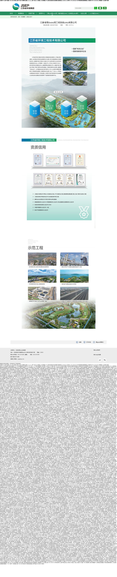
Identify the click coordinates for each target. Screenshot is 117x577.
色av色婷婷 (17, 526)
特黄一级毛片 (27, 506)
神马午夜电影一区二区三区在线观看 (81, 502)
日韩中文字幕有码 (33, 432)
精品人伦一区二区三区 (85, 557)
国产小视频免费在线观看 (33, 398)
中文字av (112, 437)
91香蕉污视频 (31, 454)
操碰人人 (112, 414)
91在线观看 (30, 478)
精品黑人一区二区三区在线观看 (34, 477)
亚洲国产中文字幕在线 (15, 379)
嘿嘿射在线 (19, 552)
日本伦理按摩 (31, 382)
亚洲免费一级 (44, 478)
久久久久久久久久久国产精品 (91, 452)
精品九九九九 (21, 548)
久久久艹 (81, 398)
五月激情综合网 (109, 521)
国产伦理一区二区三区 (77, 523)
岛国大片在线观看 (52, 389)
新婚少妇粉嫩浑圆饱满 (48, 433)
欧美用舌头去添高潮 (50, 378)
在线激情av (52, 418)
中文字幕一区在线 (81, 404)
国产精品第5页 (20, 500)
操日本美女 (112, 417)
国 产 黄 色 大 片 (16, 417)
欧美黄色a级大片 (87, 477)
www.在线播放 (89, 560)
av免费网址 (22, 547)
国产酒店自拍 (97, 497)
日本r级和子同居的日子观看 (38, 376)
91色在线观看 (4, 507)
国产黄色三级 (108, 462)
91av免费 (57, 463)
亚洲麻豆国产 (61, 373)
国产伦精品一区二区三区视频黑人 (40, 406)
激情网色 (100, 538)
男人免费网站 (26, 474)
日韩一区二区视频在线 (60, 383)
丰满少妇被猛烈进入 (64, 388)
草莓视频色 (35, 492)
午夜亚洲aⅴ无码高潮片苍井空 (99, 396)
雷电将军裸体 (55, 513)
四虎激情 (94, 443)
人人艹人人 (103, 423)
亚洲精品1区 (90, 367)
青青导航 (87, 561)
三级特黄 (31, 451)
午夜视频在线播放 (15, 461)
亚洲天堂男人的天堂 (75, 419)
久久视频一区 (111, 407)
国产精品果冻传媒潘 (93, 471)
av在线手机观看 (85, 501)
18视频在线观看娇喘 (72, 490)
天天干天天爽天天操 (48, 496)
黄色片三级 (83, 443)
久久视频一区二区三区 (35, 493)
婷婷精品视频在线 (15, 391)
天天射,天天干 (93, 419)
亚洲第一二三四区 (36, 502)
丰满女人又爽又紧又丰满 (59, 441)
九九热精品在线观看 (69, 481)
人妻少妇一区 (29, 561)
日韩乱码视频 (10, 386)
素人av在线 (67, 562)
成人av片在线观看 (37, 367)
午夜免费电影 (79, 444)
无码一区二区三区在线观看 (77, 476)
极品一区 (8, 497)
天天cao (46, 427)
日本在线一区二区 (81, 555)
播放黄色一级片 (25, 393)
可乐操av (72, 421)
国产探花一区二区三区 (82, 498)
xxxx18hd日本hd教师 (4, 413)
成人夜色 (98, 443)
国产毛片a (105, 438)
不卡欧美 (49, 391)
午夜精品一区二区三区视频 (107, 473)
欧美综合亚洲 (60, 462)
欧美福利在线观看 (88, 381)
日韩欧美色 (14, 449)
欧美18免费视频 (13, 372)
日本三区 (74, 369)
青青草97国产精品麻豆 (70, 510)
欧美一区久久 (69, 369)
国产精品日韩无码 (72, 439)
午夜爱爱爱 (86, 394)
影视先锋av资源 (92, 386)
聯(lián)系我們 (97, 350)
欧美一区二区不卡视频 (50, 463)
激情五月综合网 (4, 503)
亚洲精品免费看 (45, 374)
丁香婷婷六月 (37, 379)
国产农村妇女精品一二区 (72, 387)
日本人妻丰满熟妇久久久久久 (96, 436)
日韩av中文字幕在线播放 (76, 429)
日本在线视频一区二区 (98, 398)
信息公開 (84, 13)
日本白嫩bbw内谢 (64, 558)
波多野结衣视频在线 (106, 469)
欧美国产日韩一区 (20, 453)
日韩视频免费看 (83, 407)
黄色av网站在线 (112, 444)
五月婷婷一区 (64, 521)
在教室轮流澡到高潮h (23, 403)
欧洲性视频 (39, 374)
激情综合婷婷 (66, 508)
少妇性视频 (86, 414)
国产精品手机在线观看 (110, 434)
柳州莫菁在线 (88, 383)
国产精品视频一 (18, 541)
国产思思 (91, 561)
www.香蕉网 (14, 516)
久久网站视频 (22, 553)
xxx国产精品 (96, 417)
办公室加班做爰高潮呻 (48, 443)
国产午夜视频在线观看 (40, 373)
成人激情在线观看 (87, 533)
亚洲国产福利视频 (32, 404)
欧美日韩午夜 (6, 404)
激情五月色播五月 (90, 401)
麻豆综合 (85, 516)
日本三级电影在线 (15, 511)
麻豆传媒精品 (110, 454)
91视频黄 (45, 503)
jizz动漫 (112, 413)
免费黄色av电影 (87, 403)
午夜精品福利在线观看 (19, 368)
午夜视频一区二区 (105, 403)
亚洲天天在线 (39, 523)
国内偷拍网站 (81, 409)
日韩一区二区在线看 (4, 366)
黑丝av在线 (96, 538)
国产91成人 (87, 506)
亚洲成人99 (46, 386)
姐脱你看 (104, 431)
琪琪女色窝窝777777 (13, 366)
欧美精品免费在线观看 (12, 367)
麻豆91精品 (5, 447)
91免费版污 (43, 413)
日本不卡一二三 (105, 426)
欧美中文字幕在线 (69, 411)
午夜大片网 (32, 497)
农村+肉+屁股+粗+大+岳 (89, 424)
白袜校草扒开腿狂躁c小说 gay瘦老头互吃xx (8, 448)
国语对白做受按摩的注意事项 (17, 520)
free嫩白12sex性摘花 (32, 413)
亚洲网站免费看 (96, 412)
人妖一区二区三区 (80, 394)
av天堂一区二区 (10, 374)
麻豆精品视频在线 (20, 372)
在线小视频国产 (93, 562)
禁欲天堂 (16, 473)
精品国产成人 (6, 542)
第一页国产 (108, 394)
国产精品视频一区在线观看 (90, 521)
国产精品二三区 (45, 466)
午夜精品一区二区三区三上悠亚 (86, 431)
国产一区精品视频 (68, 497)
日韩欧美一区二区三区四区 (61, 413)
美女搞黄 (13, 483)
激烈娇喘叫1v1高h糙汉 (29, 486)
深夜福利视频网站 (91, 540)
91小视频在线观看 (81, 383)
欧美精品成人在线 (54, 515)
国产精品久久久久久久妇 (80, 463)
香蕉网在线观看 (15, 452)
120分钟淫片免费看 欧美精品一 (20, 457)
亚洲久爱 (66, 399)
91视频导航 (38, 507)
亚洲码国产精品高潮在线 (42, 401)
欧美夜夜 (26, 429)
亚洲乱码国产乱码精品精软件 (111, 384)
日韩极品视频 (25, 458)
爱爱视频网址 (99, 368)
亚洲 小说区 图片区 (35, 545)
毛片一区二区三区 (43, 536)
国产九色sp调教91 (105, 536)
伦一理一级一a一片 (31, 366)
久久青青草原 (71, 502)
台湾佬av (24, 449)
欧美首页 (10, 377)
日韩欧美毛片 (82, 452)
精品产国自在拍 (102, 505)
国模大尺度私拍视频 (37, 558)
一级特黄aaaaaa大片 (64, 439)
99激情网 (2, 398)
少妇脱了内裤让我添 (65, 434)
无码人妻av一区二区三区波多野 (13, 373)
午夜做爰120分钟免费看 (74, 377)
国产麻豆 (48, 428)
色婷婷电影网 (81, 525)
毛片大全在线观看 (27, 535)
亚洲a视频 (45, 451)
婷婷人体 (85, 432)
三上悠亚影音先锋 (112, 426)
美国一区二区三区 (71, 483)
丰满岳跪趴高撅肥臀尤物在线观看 (55, 409)
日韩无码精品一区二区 (59, 461)
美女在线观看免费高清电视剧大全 (66, 486)
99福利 (95, 461)
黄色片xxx (69, 397)
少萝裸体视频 (20, 399)
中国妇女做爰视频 (83, 367)
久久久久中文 (86, 538)
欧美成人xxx (41, 433)
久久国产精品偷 (3, 501)
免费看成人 (38, 439)
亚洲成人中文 (107, 471)
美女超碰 (18, 423)
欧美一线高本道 (33, 498)
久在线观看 (54, 437)
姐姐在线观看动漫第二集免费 (108, 367)
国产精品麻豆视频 (32, 409)
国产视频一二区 (6, 538)
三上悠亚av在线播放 (20, 486)
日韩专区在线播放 (23, 381)
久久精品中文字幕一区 (51, 396)
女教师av (69, 476)
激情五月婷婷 (64, 501)
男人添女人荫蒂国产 (73, 434)
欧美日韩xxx (111, 403)
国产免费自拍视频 (102, 495)
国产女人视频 (68, 389)
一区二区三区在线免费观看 (92, 458)
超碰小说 (47, 389)
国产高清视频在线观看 (92, 427)
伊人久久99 (102, 418)
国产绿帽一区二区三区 (78, 411)
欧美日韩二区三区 (113, 377)
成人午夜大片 (80, 495)
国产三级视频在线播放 (100, 432)
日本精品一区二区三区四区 (59, 433)
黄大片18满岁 (41, 563)
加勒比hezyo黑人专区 (51, 367)
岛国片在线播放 (25, 490)
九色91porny (15, 463)
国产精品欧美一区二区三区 (41, 437)
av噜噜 (87, 423)
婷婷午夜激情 (31, 436)
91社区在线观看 (38, 515)
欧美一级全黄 (50, 423)
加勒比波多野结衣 (84, 531)
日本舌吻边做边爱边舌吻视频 (88, 464)
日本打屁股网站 (61, 381)
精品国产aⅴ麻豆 (98, 491)
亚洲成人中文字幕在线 (30, 414)
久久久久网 (91, 523)
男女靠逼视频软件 (105, 428)
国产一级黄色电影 (44, 521)
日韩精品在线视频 (68, 542)
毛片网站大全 (95, 473)
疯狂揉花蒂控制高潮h (97, 374)
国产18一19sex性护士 (90, 447)
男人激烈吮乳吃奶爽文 (16, 388)
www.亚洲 (77, 483)
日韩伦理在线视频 (76, 487)
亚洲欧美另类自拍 (109, 386)
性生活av (61, 374)
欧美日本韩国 (24, 464)
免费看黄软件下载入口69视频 (100, 517)
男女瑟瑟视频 (17, 555)
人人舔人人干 (7, 379)
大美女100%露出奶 (72, 394)
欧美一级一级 (70, 446)
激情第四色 (3, 481)
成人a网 (108, 497)
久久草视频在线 (14, 444)
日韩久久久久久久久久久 (107, 491)
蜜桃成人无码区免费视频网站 (106, 482)
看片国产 (28, 384)
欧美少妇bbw (86, 495)
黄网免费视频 (45, 404)
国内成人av (30, 394)
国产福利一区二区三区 (39, 414)
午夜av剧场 (85, 512)
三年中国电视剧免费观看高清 (45, 382)
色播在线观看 (7, 411)
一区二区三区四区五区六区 (11, 401)
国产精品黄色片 (28, 392)
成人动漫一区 (7, 426)
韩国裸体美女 (34, 374)
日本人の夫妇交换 (82, 485)
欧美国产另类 (68, 453)
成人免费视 (58, 523)
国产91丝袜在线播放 (54, 373)
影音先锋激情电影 (59, 468)
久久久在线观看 (12, 413)
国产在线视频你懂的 (44, 491)
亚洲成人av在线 (51, 419)
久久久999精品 (26, 468)
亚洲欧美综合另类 (78, 464)
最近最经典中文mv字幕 (24, 461)
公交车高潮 (71, 530)
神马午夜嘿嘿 (77, 531)
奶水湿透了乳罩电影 (33, 442)
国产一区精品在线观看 (14, 553)
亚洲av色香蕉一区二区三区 (69, 507)
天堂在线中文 (86, 413)
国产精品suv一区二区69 (74, 547)
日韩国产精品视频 (3, 432)
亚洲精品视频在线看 (43, 501)
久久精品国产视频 (66, 374)
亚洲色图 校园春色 (65, 530)
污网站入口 (33, 487)
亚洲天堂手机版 (49, 493)
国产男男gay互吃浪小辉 (61, 401)
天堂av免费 (49, 507)
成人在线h (28, 389)
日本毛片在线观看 (60, 496)
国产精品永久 (37, 371)
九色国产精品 (113, 383)
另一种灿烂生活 (47, 512)
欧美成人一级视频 (91, 442)
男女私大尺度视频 (75, 382)
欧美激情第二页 (35, 447)
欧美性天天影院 (28, 503)
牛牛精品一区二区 (105, 541)
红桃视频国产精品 (97, 518)
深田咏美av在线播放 (92, 441)
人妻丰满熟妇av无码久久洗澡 (57, 477)
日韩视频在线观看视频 (12, 447)
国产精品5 (26, 404)
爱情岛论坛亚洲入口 (62, 393)
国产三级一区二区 (78, 399)
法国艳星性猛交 (38, 526)
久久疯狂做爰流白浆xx (24, 442)
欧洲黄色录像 (51, 404)
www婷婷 (6, 433)
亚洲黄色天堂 (49, 513)
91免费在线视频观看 (92, 393)
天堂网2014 (88, 371)
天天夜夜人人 (45, 540)
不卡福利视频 (95, 530)
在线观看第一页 (55, 456)
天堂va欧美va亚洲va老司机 (19, 409)
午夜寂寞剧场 (10, 498)
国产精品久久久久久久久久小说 (44, 492)
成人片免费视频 (74, 404)
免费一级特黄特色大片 (103, 389)
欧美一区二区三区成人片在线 (6, 471)
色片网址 (91, 538)
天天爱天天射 (54, 511)
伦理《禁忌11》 (105, 556)
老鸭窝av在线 (85, 528)
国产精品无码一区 (106, 393)
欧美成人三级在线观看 (100, 442)
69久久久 (64, 379)
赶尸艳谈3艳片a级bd (79, 432)
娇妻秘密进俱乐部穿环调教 (99, 552)
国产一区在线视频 (72, 424)
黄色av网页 (31, 422)
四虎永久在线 (8, 416)
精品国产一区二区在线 (52, 393)
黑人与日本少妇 (45, 408)
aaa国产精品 (62, 562)
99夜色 (19, 448)
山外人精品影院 (70, 407)
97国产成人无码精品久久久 (83, 373)
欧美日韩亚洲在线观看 (55, 473)
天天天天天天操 (51, 402)
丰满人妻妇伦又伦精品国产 (39, 548)
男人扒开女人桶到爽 (73, 495)
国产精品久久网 (105, 368)
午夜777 (2, 552)
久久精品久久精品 (58, 464)
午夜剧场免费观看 (111, 466)
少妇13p (46, 508)
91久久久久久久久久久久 (17, 507)
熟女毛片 (93, 378)
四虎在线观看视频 (7, 436)
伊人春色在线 (82, 517)
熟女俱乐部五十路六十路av (30, 541)
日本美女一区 (15, 424)
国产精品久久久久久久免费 (104, 414)
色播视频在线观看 (98, 422)
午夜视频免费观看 (42, 471)
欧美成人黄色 (24, 374)
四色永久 (24, 412)
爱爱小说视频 (59, 483)
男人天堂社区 (65, 556)
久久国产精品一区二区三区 (89, 409)
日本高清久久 (86, 418)
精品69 (115, 412)
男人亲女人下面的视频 (93, 366)
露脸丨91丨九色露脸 (36, 407)
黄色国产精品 (105, 512)
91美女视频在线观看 (25, 377)
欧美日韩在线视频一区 (17, 412)
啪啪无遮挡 (36, 501)
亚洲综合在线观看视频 (28, 560)
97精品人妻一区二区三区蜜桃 (20, 561)
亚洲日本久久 (51, 555)
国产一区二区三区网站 (31, 441)
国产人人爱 (69, 372)
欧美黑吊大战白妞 (11, 491)
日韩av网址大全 (4, 396)
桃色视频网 (30, 552)
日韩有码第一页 (108, 366)
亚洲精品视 (101, 561)
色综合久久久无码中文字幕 (88, 456)
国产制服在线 (110, 490)
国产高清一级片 (72, 388)
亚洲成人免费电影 (99, 378)
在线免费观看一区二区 (11, 478)
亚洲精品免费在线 (18, 434)
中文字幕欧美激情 (68, 403)
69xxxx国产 (111, 368)
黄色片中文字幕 (46, 467)
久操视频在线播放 (3, 543)
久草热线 (82, 471)
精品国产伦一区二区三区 (96, 459)
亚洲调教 (71, 553)
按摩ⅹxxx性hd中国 (29, 556)
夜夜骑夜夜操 (47, 474)
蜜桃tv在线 (9, 441)
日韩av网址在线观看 (40, 418)
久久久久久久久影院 (23, 418)
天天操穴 (12, 537)
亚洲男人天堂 (8, 453)
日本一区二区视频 (109, 468)
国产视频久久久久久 (62, 407)
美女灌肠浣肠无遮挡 (94, 373)
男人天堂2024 (58, 501)
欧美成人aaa (85, 399)
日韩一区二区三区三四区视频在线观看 (51, 412)
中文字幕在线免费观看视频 (45, 379)
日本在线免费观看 (58, 392)
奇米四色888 (9, 454)
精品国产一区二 (10, 466)
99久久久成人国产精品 (41, 452)
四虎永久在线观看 (44, 402)
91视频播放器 (48, 456)
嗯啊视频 (15, 376)
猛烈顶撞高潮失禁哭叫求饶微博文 (32, 433)
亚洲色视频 (107, 492)
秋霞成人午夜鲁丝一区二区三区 (33, 532)
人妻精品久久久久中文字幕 (56, 379)
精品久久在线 (33, 476)
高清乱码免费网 (39, 444)
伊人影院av (67, 441)
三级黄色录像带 (82, 521)
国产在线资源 (36, 461)
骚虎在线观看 (53, 474)
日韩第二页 (100, 515)
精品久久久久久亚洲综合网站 (95, 423)
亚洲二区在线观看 (112, 411)
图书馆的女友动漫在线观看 (50, 368)
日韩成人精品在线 (76, 497)
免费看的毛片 (38, 459)
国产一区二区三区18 (56, 372)
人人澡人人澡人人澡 (22, 444)
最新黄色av (98, 528)
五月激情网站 (4, 373)
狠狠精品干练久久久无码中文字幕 (73, 396)
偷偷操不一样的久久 (26, 421)
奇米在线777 (32, 459)
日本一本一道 (48, 473)
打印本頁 (88, 342)
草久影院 (102, 399)
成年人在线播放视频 (11, 369)
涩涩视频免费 (16, 513)
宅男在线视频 (18, 456)
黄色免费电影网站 (63, 463)
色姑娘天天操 (44, 391)
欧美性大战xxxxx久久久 (86, 378)
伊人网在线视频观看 (22, 378)
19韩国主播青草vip (62, 457)
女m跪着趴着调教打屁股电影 (95, 413)
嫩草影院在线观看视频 (7, 485)
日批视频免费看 (76, 451)
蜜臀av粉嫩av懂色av (35, 392)
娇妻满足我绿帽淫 (75, 433)
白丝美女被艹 (99, 533)
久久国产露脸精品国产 (22, 406)
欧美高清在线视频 (13, 429)
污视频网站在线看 (83, 382)
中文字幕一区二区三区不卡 (46, 453)
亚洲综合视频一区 (64, 531)
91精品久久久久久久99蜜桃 (31, 391)
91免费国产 (82, 422)
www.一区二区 (64, 446)
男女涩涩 (9, 419)
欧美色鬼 (42, 485)
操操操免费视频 (96, 543)
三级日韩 (49, 451)
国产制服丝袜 (31, 526)
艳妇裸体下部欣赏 (109, 404)
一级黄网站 (36, 474)
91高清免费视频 (113, 459)
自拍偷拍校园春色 (69, 560)
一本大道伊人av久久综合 (95, 446)
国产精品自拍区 (70, 473)
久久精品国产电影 (19, 432)
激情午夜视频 (107, 381)
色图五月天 (20, 468)
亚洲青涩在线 (69, 401)
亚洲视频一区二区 (37, 424)
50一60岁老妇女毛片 (8, 458)
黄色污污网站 (52, 449)
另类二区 (7, 457)
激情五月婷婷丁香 (24, 373)
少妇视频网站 (8, 527)
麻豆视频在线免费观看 (23, 394)
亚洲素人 (112, 463)
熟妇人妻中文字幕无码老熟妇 (12, 402)
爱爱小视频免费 (30, 508)
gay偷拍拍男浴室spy (45, 422)
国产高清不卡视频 (37, 394)
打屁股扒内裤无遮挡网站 (28, 462)
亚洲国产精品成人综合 (79, 545)
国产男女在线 (30, 406)
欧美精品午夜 (23, 423)
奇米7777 (59, 386)
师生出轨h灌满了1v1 (93, 402)
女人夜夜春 (114, 378)
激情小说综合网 (21, 452)
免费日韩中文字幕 (92, 502)
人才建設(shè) (94, 13)
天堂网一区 (102, 406)
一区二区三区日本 (46, 444)
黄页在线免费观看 (62, 411)
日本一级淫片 (28, 407)
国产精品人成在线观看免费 (32, 412)
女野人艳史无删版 (88, 543)
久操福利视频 (14, 501)
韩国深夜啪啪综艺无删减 (43, 442)
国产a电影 (95, 426)
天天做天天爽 (105, 457)
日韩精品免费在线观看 (104, 377)
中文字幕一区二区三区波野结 (46, 372)
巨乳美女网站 (97, 406)
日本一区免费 (113, 469)
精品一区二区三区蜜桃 (107, 378)
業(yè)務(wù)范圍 (52, 13)
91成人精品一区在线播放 (79, 381)
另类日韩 (74, 371)
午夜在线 (14, 419)
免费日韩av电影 (100, 454)
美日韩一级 (31, 424)
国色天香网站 (100, 448)
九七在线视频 (81, 515)
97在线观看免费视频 (34, 482)
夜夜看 (48, 369)
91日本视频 (99, 502)
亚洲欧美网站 (47, 485)
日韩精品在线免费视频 (13, 548)
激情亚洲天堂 (23, 379)
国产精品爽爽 (3, 378)
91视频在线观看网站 (113, 397)
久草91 (46, 477)
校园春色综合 (62, 510)
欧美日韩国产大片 (67, 522)
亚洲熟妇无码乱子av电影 (38, 528)
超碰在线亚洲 (47, 457)
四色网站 (100, 473)
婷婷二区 (26, 526)
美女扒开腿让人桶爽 (8, 397)
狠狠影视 (11, 508)
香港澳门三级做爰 (96, 381)
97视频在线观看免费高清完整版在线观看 (56, 497)
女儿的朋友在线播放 (40, 389)
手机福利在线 (58, 492)
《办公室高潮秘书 (106, 441)
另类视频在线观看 (72, 516)
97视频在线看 (80, 533)
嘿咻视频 (75, 553)
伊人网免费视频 (50, 399)
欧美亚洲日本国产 (25, 434)
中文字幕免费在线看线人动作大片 (21, 382)
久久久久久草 (11, 555)
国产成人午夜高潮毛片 (52, 427)
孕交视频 (3, 429)
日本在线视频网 (83, 376)
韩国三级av (105, 466)
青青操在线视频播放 (111, 501)
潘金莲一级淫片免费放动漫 (75, 438)
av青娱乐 (61, 442)
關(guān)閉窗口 (100, 342)
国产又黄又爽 (77, 457)
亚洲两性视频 (27, 476)
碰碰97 (109, 437)
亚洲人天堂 (42, 407)
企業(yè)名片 (29, 16)
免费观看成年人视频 (31, 521)
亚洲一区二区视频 (48, 376)
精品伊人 (6, 516)
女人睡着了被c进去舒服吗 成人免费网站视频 (88, 558)
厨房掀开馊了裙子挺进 (61, 396)
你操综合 (59, 437)
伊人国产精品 (104, 453)
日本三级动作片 (3, 386)
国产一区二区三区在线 (76, 378)
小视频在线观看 (89, 555)
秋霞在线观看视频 (60, 384)
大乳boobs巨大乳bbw (19, 469)
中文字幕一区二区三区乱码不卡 (17, 431)
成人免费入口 (55, 387)
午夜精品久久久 (66, 442)
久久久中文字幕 (48, 510)
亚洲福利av (51, 416)
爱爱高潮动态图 (108, 418)
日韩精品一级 (48, 511)
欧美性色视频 (101, 382)
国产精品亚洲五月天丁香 (80, 421)
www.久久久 (53, 401)
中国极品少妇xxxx (44, 393)
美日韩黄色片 (42, 511)
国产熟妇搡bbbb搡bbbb (7, 403)
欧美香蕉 (86, 398)
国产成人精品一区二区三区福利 (73, 379)
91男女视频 (43, 481)
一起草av (19, 477)
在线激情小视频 (29, 426)
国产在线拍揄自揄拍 (90, 542)
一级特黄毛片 (26, 525)
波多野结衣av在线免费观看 (108, 421)
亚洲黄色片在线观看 (46, 487)
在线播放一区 (63, 473)
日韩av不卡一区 (54, 381)
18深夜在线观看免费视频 (104, 417)
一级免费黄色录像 (41, 429)
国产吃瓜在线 (65, 392)
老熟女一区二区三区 (61, 389)
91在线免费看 (111, 520)
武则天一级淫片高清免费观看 (71, 383)
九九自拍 (47, 373)
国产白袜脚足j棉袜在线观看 (26, 386)
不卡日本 (29, 416)
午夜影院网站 (73, 442)
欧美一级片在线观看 (71, 391)
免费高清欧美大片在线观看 (55, 444)
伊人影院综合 (85, 523)
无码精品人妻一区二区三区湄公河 (19, 563)
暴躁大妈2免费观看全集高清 (96, 369)
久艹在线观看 (27, 498)
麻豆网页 (110, 531)
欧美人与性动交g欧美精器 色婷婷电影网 (19, 428)
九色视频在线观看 (18, 533)
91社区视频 (8, 408)
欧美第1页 (112, 472)
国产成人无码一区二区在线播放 (91, 541)
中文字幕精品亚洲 (95, 383)
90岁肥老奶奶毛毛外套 (4, 372)
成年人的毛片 (107, 399)
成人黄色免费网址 (37, 397)
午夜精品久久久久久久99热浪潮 (30, 469)
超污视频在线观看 (95, 376)
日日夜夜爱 (62, 542)
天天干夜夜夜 (13, 427)
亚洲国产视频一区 (79, 516)
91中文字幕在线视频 (64, 417)
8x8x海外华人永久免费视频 (53, 508)
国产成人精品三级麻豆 (21, 426)
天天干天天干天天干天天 (73, 498)
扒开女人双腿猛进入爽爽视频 (31, 467)
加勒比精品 (78, 439)
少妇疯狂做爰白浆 (14, 497)
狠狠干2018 (9, 507)
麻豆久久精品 (81, 392)
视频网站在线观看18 (99, 411)
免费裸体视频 (36, 518)
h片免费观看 (30, 471)
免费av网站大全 (33, 452)
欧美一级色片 (112, 408)
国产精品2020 (112, 505)
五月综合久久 (25, 387)
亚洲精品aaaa (42, 378)
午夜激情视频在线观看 (34, 543)
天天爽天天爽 (90, 536)
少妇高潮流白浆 (57, 416)
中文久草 (52, 533)
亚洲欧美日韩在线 (109, 427)
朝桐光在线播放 (55, 538)
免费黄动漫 (48, 383)
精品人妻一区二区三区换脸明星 (19, 389)
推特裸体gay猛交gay (95, 371)
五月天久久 (11, 540)
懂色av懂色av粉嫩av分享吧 (92, 382)
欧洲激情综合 (47, 414)
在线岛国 (93, 474)
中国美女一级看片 (91, 516)
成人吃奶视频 (67, 520)
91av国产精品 (13, 393)
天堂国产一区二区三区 (68, 373)
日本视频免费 (18, 545)
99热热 (28, 457)
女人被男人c (50, 521)
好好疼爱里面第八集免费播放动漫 (106, 412)
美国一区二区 (44, 482)
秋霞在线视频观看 (6, 530)
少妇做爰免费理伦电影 (28, 472)
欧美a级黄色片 (3, 402)
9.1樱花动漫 (50, 442)
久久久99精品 (58, 418)
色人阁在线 (87, 545)
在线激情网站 (89, 377)
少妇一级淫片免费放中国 (31, 443)
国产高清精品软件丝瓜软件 (39, 473)
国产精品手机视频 (100, 510)
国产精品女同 (39, 428)
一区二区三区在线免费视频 (43, 377)
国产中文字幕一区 (87, 434)
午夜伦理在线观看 (16, 547)
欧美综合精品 (21, 437)
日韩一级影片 (3, 384)
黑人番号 (102, 463)
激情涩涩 (26, 453)
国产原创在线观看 (49, 407)
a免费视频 (44, 558)
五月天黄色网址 (36, 372)
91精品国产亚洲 (78, 428)
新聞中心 (42, 13)
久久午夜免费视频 (13, 530)
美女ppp (38, 443)
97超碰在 (114, 485)
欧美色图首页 (45, 432)
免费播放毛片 (75, 555)
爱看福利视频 (15, 458)
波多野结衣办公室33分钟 (98, 379)
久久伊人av (9, 520)
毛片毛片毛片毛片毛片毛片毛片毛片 (59, 478)
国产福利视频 (90, 379)
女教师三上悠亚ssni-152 (60, 421)
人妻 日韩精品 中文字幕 (89, 387)
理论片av (35, 411)
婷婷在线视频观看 (42, 434)
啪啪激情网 (110, 389)
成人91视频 (19, 367)
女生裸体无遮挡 (17, 374)
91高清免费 (25, 398)
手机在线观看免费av (101, 394)
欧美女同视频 (64, 366)
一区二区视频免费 (82, 401)
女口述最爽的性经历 (65, 377)
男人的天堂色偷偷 (30, 423)
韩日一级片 (97, 416)
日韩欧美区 (56, 394)
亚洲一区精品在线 (99, 516)
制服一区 (61, 508)
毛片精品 (51, 535)
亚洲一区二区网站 (81, 423)
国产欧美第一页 (24, 515)
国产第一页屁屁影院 (81, 426)
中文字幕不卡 (79, 389)
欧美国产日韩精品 (90, 520)
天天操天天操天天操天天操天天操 (83, 369)
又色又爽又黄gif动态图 (24, 417)
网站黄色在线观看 (17, 512)
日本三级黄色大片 (63, 476)
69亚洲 (70, 429)
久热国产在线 (84, 526)
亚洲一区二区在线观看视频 (19, 476)
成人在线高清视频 (113, 371)
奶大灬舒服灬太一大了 (69, 381)
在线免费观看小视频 (69, 376)
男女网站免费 (26, 427)
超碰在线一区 (70, 448)
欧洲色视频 (111, 536)
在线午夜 (52, 428)
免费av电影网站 (30, 402)
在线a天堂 (56, 448)
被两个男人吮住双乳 (29, 376)
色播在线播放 (5, 377)
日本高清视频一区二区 (32, 429)
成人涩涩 (111, 512)
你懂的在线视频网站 (22, 402)
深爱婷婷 (7, 429)
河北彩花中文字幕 (68, 487)
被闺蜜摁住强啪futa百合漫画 (14, 381)
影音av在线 (62, 376)
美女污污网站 (16, 383)
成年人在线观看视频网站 (56, 512)
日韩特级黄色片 (103, 497)
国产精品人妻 (86, 411)
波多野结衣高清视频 (86, 384)
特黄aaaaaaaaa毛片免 (64, 472)
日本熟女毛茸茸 (20, 401)
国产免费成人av (7, 393)
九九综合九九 (63, 397)
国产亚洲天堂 (25, 533)
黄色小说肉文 (20, 441)
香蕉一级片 (26, 538)
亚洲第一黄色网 (26, 383)
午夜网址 (52, 441)
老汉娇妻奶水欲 (12, 456)
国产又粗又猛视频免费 (85, 397)
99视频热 (5, 478)
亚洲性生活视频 (43, 543)
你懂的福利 (88, 437)
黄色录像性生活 (13, 423)
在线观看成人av (11, 382)
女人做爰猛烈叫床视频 (92, 527)
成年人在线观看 (20, 429)
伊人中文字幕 (42, 381)
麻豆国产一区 (15, 438)
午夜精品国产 (76, 407)
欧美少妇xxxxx (74, 427)
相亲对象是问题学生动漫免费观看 (11, 446)
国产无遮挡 (66, 471)
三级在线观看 (60, 432)
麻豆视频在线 (61, 487)
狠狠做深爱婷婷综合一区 (111, 432)
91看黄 (23, 541)
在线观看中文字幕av (46, 515)
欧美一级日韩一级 (26, 497)
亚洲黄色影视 (39, 404)
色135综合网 (42, 384)
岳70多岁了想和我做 (105, 459)
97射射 (31, 516)
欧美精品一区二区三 (13, 433)
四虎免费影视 (8, 511)
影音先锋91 (106, 411)
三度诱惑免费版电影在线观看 (43, 388)
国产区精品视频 (94, 437)
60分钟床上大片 (36, 378)
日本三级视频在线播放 (103, 511)
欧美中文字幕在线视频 (90, 500)
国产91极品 (50, 397)
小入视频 (14, 486)
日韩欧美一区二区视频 (20, 443)
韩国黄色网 (102, 540)
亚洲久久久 (19, 393)
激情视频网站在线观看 (100, 386)
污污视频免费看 (42, 383)
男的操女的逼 (97, 463)
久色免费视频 (63, 372)
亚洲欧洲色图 (43, 493)
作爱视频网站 (26, 399)
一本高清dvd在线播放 (95, 482)
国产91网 (66, 480)
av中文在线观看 (25, 512)
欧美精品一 (88, 467)
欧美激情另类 (67, 461)
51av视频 (48, 401)
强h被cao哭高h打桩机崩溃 (93, 505)
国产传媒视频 (99, 441)
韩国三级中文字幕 (89, 412)
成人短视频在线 (95, 389)
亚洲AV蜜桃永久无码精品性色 (31, 369)
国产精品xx (27, 452)
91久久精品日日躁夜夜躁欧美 (12, 437)
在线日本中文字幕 (103, 401)
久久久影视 (68, 421)
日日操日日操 (112, 387)
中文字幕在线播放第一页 (86, 439)
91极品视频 (42, 368)
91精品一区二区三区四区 (73, 501)
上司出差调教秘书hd (69, 517)
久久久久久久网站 (107, 448)
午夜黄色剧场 (25, 408)
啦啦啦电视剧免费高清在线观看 (49, 469)
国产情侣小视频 (23, 391)
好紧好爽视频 (64, 550)
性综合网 (109, 402)
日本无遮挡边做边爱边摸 (73, 392)
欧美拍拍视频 (76, 454)
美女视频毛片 (56, 442)
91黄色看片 (30, 518)
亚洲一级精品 (64, 444)
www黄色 (6, 521)
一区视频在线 (112, 535)
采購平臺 (31, 13)
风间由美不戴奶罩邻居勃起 (72, 366)
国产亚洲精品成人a (112, 511)
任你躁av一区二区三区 (68, 367)
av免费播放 (35, 426)
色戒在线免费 (46, 462)
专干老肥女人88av (85, 436)
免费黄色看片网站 (45, 449)
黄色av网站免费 (78, 493)
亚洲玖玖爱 (11, 368)
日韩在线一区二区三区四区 (27, 456)
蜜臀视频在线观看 (23, 518)
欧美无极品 (11, 515)
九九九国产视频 (105, 436)
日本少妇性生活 (21, 376)
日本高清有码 (61, 513)
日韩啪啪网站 (91, 429)
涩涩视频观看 (51, 392)
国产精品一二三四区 (34, 377)
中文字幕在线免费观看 (63, 538)
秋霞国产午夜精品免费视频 (34, 538)
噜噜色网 (2, 379)
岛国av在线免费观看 (37, 478)
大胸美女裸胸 (19, 478)
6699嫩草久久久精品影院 (73, 456)
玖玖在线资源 (53, 398)
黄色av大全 (98, 397)
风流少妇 (33, 503)
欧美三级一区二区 (26, 493)
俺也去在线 (57, 439)
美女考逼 (107, 498)
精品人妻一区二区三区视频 (35, 466)
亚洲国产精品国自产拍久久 (11, 500)
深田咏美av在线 (10, 434)
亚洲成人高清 (88, 443)
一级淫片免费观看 (73, 449)
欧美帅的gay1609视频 (90, 463)
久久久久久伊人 (4, 399)
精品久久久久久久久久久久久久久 (53, 434)
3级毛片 (68, 413)
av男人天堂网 (87, 392)
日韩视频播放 (64, 391)
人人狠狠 (105, 490)
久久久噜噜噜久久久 (19, 531)
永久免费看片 (108, 526)
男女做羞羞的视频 (61, 438)
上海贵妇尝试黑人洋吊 (108, 515)
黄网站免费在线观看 (52, 466)
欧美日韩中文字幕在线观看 (104, 383)
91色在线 (63, 431)
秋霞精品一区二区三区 (69, 551)
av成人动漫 (106, 382)
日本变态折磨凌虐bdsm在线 (55, 552)
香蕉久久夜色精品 (91, 546)
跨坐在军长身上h (17, 515)
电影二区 (66, 423)
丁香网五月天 (72, 535)
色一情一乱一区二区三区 (104, 408)
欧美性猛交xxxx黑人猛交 (107, 476)
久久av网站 (91, 417)
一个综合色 (65, 424)
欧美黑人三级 (8, 388)
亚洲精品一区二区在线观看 (27, 367)
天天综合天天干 (24, 471)
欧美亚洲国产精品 (104, 397)
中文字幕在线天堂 (19, 525)
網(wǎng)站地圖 (97, 354)
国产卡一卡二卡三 (46, 441)
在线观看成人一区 (104, 388)
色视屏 (25, 441)
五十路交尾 (77, 478)
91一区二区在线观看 (58, 500)
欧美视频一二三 (112, 498)
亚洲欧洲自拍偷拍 (21, 501)
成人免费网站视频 (48, 446)
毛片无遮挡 (102, 498)
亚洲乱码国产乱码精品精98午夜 (35, 408)
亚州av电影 (21, 562)
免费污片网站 (40, 467)
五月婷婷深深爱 (111, 457)
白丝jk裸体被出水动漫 (70, 393)
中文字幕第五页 (76, 367)
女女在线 (71, 451)
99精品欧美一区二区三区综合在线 (70, 506)
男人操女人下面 (29, 378)
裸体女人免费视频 (8, 389)
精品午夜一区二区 (8, 414)
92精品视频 (63, 512)
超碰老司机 (16, 394)
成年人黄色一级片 (98, 424)
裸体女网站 (37, 368)
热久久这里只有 (89, 404)
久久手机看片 (68, 536)
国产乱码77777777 (45, 550)
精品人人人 (22, 526)
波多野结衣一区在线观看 (82, 449)
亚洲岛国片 (60, 528)
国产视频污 (73, 389)
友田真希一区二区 (111, 546)
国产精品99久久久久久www (39, 436)
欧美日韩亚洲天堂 (16, 386)
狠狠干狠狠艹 (90, 518)
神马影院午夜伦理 (24, 550)
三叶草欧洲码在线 (43, 371)
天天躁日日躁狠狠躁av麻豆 (82, 427)
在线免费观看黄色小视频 (110, 369)
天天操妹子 (97, 540)
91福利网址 (103, 391)
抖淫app (25, 488)
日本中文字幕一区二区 (34, 383)
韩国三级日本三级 (77, 486)
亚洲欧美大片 (112, 545)
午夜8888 (13, 408)
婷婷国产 (55, 424)
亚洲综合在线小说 (21, 433)
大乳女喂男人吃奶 (31, 373)
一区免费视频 (24, 542)
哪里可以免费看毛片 (101, 372)
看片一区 (37, 382)
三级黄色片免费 (74, 458)
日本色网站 (43, 560)
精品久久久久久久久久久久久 (69, 543)
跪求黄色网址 (30, 473)
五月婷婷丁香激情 (48, 506)
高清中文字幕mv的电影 (62, 526)
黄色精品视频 (104, 500)
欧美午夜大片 (37, 393)
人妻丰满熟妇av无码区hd (34, 525)
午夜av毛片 (71, 503)
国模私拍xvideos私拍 (21, 522)
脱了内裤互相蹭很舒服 (105, 528)
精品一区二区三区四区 (49, 476)
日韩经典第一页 (8, 474)
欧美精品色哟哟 (45, 497)
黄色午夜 (45, 419)
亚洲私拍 (19, 532)
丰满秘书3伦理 (43, 387)
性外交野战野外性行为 (36, 483)
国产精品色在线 (51, 545)
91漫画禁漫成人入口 (9, 371)
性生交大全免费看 (72, 417)
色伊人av (38, 409)
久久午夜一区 (84, 486)
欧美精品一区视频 (32, 401)
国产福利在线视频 (44, 409)
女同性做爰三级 (26, 516)
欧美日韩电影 (106, 379)
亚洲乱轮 (31, 474)
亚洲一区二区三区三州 (7, 424)
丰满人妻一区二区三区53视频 (70, 368)
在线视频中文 (46, 416)
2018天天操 (64, 467)
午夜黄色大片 (3, 427)
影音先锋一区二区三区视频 (48, 522)
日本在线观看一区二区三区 (59, 428)
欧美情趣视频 (19, 481)
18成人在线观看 (81, 387)
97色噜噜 (17, 416)
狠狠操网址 (113, 447)
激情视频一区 (5, 381)
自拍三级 (39, 391)
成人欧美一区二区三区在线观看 (91, 511)
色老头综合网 (70, 443)
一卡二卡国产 (53, 369)
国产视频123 (102, 526)
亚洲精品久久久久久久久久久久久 (71, 485)
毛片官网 (43, 366)
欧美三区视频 (39, 498)
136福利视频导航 (78, 510)
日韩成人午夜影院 (45, 531)
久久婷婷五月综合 (20, 404)
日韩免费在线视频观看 (35, 555)
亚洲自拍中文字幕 (67, 382)
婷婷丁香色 (50, 491)
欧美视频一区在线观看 (107, 429)
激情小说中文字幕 (75, 422)
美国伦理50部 (96, 444)
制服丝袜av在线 (3, 462)
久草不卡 (38, 417)
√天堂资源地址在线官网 (82, 441)
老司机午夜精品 (108, 449)
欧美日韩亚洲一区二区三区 (22, 436)
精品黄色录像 (109, 423)
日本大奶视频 (76, 560)
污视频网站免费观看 (63, 387)
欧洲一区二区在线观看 (39, 403)
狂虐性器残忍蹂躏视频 (98, 490)
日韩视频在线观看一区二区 (30, 439)
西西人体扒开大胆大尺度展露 (34, 387)
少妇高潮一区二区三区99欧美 (6, 486)
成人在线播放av (91, 416)
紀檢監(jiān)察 (73, 13)
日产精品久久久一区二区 (59, 399)
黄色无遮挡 (33, 448)
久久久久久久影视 (13, 467)
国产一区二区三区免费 (29, 551)
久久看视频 (79, 556)
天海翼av (3, 392)
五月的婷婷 (14, 551)
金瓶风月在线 (34, 540)
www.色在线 (14, 441)
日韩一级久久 (57, 419)
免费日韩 (102, 381)
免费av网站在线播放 (42, 516)
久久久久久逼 (107, 463)
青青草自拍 (66, 398)
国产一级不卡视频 (54, 487)
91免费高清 (93, 533)
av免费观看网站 (7, 431)
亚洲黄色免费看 (41, 398)
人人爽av (31, 461)
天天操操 (15, 397)
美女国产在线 (19, 387)
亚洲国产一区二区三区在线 (55, 377)
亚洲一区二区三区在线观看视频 (80, 492)
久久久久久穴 (68, 412)
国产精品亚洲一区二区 (96, 428)
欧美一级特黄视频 (83, 379)
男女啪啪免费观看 (21, 467)
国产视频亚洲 (83, 451)
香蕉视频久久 (62, 452)
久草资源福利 (19, 485)
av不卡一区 (71, 398)
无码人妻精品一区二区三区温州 (98, 404)
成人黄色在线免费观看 (63, 491)
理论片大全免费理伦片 (53, 438)
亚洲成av (80, 501)
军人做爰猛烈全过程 (97, 367)
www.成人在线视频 (58, 404)
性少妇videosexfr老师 (60, 469)
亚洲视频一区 (88, 368)
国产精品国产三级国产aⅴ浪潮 (10, 387)
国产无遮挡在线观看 (12, 432)
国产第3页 (2, 541)
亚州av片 (82, 457)
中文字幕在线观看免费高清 (17, 510)
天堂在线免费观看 (61, 481)
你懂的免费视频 (5, 456)
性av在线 (97, 447)
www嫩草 (65, 369)
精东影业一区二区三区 (25, 545)
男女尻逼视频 (112, 382)
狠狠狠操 (60, 371)
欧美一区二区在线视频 (70, 482)
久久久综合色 (57, 378)
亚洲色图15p (73, 469)
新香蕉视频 (48, 516)
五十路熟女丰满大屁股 (38, 431)
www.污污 (74, 512)
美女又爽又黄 (97, 418)
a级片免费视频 (29, 449)
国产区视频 (38, 413)
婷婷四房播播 (107, 478)
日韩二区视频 (76, 398)
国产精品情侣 (39, 541)
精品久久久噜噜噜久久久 (53, 371)
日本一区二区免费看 (53, 386)
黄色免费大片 (98, 500)
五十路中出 (4, 468)
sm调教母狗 (24, 552)
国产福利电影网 (101, 471)
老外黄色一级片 (68, 433)
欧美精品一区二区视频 (96, 476)
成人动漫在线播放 (79, 393)
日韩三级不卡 (44, 396)
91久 (100, 469)
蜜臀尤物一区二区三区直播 (19, 459)
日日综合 (63, 466)
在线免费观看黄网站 (36, 481)
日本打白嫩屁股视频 (42, 520)
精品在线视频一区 (87, 372)
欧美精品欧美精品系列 (31, 428)
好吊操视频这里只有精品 (22, 366)
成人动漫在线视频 (33, 537)
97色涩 (83, 491)
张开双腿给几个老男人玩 (96, 488)
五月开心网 (10, 487)
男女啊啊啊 (96, 401)
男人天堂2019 (30, 381)
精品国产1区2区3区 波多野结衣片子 (22, 480)
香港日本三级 (49, 387)
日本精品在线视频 (86, 483)
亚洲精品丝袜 (79, 491)
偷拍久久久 (88, 376)
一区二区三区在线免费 (61, 414)
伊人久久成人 (87, 547)
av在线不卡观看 (38, 497)
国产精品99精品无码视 (107, 398)
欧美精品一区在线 (25, 371)
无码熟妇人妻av (61, 555)
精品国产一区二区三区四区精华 (64, 427)
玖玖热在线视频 (114, 478)
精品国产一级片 (3, 452)
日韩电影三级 (8, 378)
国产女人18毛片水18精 (105, 413)
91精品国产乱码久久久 (90, 407)
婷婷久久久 (85, 393)
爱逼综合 (84, 459)
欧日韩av (100, 541)
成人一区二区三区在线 (70, 428)
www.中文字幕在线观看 (83, 416)
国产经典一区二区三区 (97, 451)
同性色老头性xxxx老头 (12, 399)
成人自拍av (83, 542)
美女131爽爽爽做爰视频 (80, 371)
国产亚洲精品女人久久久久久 (63, 451)
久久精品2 (72, 562)
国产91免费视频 (74, 533)
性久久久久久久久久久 (42, 426)
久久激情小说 (76, 376)
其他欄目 (23, 16)
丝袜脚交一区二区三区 (91, 553)
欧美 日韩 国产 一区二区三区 (69, 511)
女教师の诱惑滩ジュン (37, 451)
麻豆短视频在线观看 (111, 523)
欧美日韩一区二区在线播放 (51, 481)
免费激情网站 (107, 387)
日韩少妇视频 (90, 449)
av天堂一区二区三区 (29, 501)
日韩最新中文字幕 (13, 406)
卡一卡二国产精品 (86, 446)
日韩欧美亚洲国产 (77, 443)
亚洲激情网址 (33, 388)
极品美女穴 (76, 373)
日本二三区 (103, 446)
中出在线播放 (62, 412)
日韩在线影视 (50, 527)
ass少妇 (47, 366)
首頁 (11, 13)
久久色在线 (4, 434)
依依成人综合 (9, 560)
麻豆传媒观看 (38, 366)
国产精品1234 (14, 378)
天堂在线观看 (26, 482)
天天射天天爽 (68, 422)
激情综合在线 (8, 510)
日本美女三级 (93, 438)
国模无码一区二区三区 (83, 454)
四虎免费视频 (99, 419)
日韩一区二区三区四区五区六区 (70, 384)
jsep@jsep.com (21, 359)
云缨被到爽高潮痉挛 (62, 482)
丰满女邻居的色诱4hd (57, 493)
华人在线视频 (63, 419)
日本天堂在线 (33, 389)
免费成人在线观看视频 (11, 421)
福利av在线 (79, 384)
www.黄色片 (109, 401)
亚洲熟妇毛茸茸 (81, 508)
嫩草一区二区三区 (87, 469)
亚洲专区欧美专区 (8, 463)
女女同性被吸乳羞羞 (45, 542)
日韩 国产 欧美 (98, 388)
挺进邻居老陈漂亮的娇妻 (21, 384)
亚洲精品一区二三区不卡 (75, 496)
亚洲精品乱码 (97, 456)
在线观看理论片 (24, 477)
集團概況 (21, 13)
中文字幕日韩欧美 (57, 436)
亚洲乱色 (37, 511)
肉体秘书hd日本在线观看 (83, 366)
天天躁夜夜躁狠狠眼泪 (66, 533)
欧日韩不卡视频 (23, 513)
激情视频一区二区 (70, 457)
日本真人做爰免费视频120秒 (104, 373)
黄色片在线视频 (105, 419)
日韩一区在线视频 (59, 368)
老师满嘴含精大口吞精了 (54, 374)
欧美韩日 (53, 492)
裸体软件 (107, 505)
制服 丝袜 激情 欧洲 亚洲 (24, 424)
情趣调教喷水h (52, 458)
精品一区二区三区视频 (102, 527)
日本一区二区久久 (29, 397)
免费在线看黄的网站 (72, 556)
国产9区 (77, 447)
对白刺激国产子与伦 (21, 397)
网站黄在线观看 (40, 438)
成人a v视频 (56, 423)
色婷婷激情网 (101, 487)
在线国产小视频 (99, 438)
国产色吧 (86, 546)
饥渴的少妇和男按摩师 (104, 545)
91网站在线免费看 (5, 515)
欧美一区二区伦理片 (37, 449)
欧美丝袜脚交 (21, 523)
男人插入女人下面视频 (35, 384)
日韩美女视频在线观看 (80, 368)
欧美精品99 (54, 384)
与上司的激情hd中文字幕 (19, 498)
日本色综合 (11, 457)
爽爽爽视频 (20, 398)
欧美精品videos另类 (28, 536)
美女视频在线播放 (43, 561)
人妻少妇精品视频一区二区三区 (14, 550)
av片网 (24, 510)
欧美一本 (89, 482)
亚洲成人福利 (73, 413)
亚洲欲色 (92, 406)
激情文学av (78, 391)
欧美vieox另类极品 (14, 411)
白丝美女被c (77, 431)
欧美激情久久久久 (39, 503)
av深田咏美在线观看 (39, 419)
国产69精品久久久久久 (111, 532)
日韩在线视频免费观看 (6, 391)
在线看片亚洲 (14, 453)
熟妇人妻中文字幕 (9, 394)
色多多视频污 (51, 408)
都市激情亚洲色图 (61, 560)
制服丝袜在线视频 (99, 480)
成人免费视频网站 (9, 376)
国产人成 (75, 418)
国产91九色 (58, 495)
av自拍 (44, 428)
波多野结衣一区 (108, 485)
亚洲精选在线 (43, 507)
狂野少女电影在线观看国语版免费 (78, 412)
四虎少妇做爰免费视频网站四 (77, 372)
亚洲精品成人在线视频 (35, 421)
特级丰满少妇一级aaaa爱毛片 (47, 459)
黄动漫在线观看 (51, 426)
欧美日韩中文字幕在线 (8, 459)
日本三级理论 (15, 403)
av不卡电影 (94, 368)
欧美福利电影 (102, 447)
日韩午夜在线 (53, 556)
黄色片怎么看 (57, 476)
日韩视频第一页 (27, 368)
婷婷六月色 (32, 419)
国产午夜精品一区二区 (97, 512)
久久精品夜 (53, 383)
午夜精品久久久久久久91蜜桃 (35, 396)
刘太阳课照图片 (39, 487)
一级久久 (87, 522)
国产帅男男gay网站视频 (105, 542)
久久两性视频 (53, 414)
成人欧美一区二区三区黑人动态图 (30, 520)
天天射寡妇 (68, 438)
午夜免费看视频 (15, 474)
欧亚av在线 (27, 459)
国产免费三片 (44, 367)
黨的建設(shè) (62, 13)
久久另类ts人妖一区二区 (23, 411)
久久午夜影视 (85, 505)
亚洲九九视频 (31, 453)
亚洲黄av (95, 454)
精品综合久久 (7, 398)
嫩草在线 (20, 462)
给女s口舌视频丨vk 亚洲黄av (41, 399)
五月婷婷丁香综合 (91, 537)
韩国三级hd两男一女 (77, 473)
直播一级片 (11, 533)
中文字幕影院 (78, 408)
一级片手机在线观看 (76, 542)
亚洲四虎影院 (61, 423)
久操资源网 (113, 487)
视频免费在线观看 (78, 530)
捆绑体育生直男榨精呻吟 (105, 416)
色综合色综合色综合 (109, 439)
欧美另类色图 (83, 396)
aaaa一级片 (88, 488)
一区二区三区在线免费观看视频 (58, 517)
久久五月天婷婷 (101, 366)
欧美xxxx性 (49, 471)
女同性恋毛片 (94, 372)
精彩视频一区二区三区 (66, 371)
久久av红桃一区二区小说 (26, 448)
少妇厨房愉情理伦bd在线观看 (108, 424)
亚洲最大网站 (86, 386)
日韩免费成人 (53, 523)
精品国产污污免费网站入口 (45, 502)
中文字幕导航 (3, 551)
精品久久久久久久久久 (31, 444)
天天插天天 (93, 397)
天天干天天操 (26, 432)
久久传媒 (64, 409)
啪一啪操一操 (18, 369)
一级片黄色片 (54, 451)
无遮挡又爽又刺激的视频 (76, 374)
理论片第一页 (43, 513)
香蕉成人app (34, 446)
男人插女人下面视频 (56, 431)
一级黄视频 (26, 401)
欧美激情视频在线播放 (73, 423)
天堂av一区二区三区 (80, 424)
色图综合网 (39, 432)
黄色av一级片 (54, 480)
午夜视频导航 (113, 448)
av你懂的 (23, 369)
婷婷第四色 (20, 438)
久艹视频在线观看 (93, 394)
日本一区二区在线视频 (63, 456)
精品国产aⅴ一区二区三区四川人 (14, 464)
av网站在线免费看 (17, 371)
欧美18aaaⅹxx (9, 556)
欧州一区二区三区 (37, 531)
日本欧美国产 (79, 442)
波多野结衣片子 (37, 422)
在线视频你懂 (4, 374)
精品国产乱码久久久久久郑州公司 (58, 453)
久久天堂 (75, 448)
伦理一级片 (22, 466)
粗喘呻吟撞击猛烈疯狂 (100, 384)
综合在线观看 (90, 398)
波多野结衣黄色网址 (57, 446)
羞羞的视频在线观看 (86, 406)
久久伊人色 (105, 516)
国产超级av (55, 407)
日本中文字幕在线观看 (59, 449)
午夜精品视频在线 (39, 547)
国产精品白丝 (3, 461)
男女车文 (14, 384)
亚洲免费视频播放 (35, 464)
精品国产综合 (5, 464)
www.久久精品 (64, 418)
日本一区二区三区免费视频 (65, 378)
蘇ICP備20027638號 (14, 356)
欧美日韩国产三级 (39, 500)
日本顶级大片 (60, 511)
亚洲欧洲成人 (36, 381)
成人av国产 (91, 418)
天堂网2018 (21, 546)
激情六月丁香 (109, 495)
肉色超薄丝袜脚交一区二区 (37, 553)
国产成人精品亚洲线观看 (23, 454)
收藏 (80, 342)
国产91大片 (81, 414)
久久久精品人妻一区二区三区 (55, 366)
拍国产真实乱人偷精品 (25, 388)
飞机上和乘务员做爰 (61, 422)
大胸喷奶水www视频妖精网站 (94, 399)
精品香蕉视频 (92, 411)
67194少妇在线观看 (30, 379)
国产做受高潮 (53, 551)
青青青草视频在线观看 (70, 436)
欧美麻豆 (107, 391)
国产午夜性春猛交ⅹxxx (92, 448)
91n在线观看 (49, 437)
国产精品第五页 (42, 461)
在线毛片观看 (17, 537)
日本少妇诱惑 (48, 384)
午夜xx (49, 477)
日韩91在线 (47, 398)
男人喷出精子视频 (79, 538)
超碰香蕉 (6, 382)
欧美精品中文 (73, 466)
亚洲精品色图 (104, 437)
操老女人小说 (32, 399)
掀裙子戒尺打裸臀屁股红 (20, 407)
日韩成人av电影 (102, 462)
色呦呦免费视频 (65, 437)
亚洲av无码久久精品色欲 (104, 371)
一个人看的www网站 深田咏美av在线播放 (56, 403)
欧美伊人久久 (89, 551)
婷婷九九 (29, 374)
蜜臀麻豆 (42, 417)
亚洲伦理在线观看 (26, 485)
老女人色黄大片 (78, 562)
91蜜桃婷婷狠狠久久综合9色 (29, 437)
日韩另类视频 (64, 416)
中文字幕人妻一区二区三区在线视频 (37, 427)
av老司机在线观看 (69, 454)
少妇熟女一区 (40, 416)
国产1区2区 (76, 452)
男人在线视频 (27, 466)
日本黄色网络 (52, 495)
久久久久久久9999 (59, 398)
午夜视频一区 (56, 459)
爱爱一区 (103, 496)
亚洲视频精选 (64, 505)
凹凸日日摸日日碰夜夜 (42, 369)
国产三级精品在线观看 (51, 503)
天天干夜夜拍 (53, 537)
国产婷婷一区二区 (50, 406)
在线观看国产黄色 (96, 377)
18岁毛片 (2, 528)
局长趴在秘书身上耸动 (9, 442)
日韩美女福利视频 (59, 367)
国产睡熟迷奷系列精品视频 (80, 468)
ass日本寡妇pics (27, 531)
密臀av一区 (48, 429)
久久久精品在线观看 (28, 372)
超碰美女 (114, 401)
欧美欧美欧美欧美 (100, 553)
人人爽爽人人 (57, 406)
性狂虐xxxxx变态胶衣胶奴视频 (67, 492)
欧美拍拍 (21, 383)
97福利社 (32, 368)
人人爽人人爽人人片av (59, 402)
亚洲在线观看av (77, 503)
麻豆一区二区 (59, 369)
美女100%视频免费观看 (70, 431)
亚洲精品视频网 (21, 488)
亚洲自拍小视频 (85, 429)
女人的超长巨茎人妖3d (104, 444)
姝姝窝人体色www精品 (99, 387)
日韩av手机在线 (3, 472)
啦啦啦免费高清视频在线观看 (41, 468)
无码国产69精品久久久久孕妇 (94, 391)
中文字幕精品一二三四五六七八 (82, 417)
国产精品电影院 (89, 530)
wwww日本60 (79, 406)
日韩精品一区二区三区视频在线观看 (54, 447)
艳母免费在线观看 (84, 391)
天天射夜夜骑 (108, 396)
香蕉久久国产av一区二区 (85, 419)
